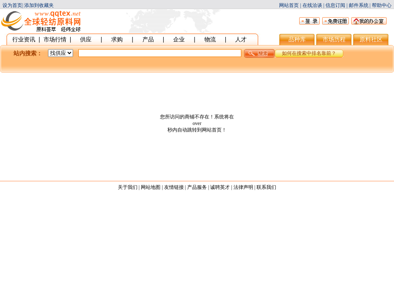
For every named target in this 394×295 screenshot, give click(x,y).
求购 (117, 39)
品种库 (297, 39)
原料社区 (371, 39)
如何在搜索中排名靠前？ (309, 53)
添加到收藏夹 (39, 5)
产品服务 (197, 187)
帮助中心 (382, 5)
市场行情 (55, 39)
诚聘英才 (220, 187)
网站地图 (150, 187)
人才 (241, 39)
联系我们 (266, 187)
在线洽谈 (312, 5)
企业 (179, 39)
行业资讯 (23, 39)
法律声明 (243, 187)
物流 (210, 39)
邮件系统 (359, 5)
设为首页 (12, 5)
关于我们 (127, 187)
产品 (148, 39)
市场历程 (334, 39)
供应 (86, 39)
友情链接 (174, 187)
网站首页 (289, 5)
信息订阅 (335, 5)
